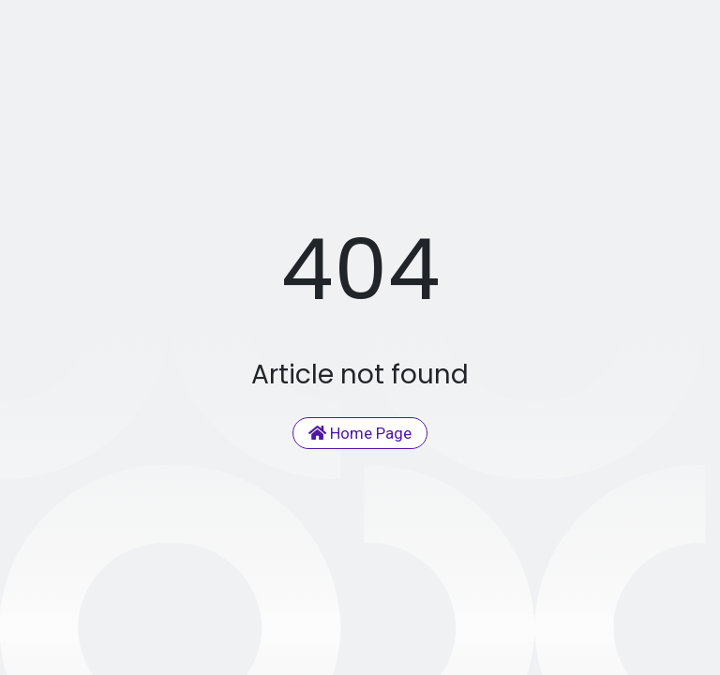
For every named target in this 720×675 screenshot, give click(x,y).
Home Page (360, 433)
